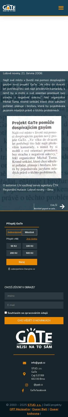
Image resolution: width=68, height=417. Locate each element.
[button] (61, 8)
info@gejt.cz (38, 362)
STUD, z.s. (34, 405)
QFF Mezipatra (20, 409)
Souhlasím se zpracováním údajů (28, 313)
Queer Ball (39, 409)
